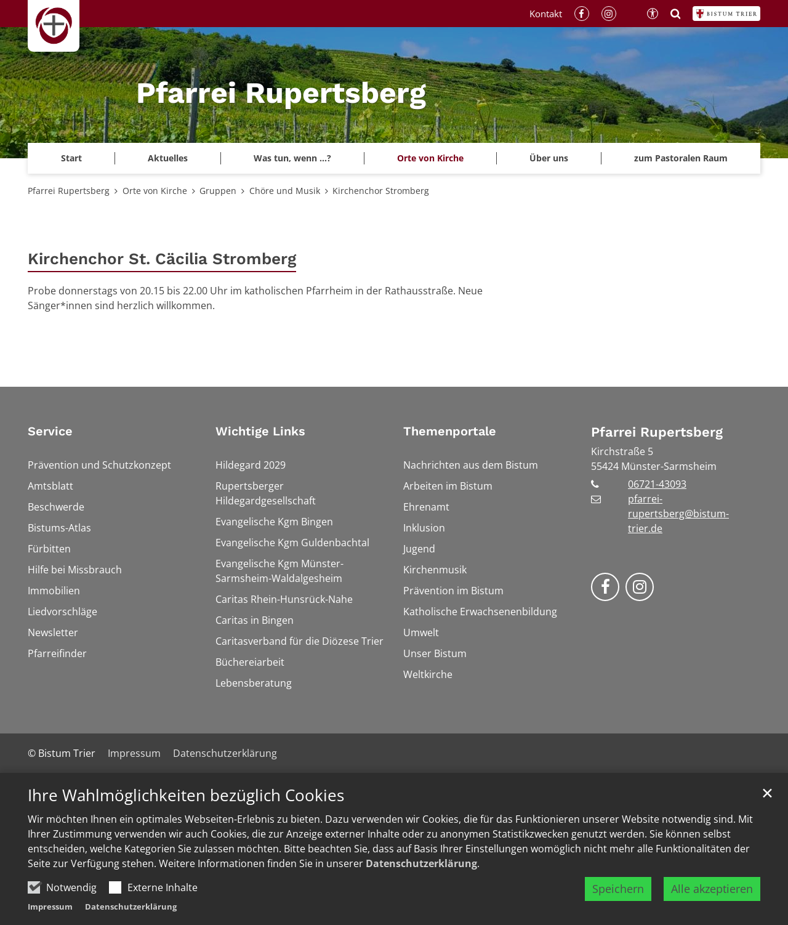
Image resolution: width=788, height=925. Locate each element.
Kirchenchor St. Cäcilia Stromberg (162, 258)
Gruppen (217, 190)
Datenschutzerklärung (421, 863)
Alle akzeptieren (712, 888)
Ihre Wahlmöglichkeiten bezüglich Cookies (186, 795)
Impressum (50, 906)
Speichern (618, 888)
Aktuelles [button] (168, 158)
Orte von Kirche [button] (430, 158)
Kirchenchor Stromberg (380, 190)
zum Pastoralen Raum (681, 158)
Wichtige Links (260, 431)
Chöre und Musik (284, 190)
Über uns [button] (548, 158)
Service (50, 431)
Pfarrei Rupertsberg (69, 190)
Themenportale (449, 431)
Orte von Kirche (155, 190)
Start (71, 158)
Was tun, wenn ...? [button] (292, 158)
